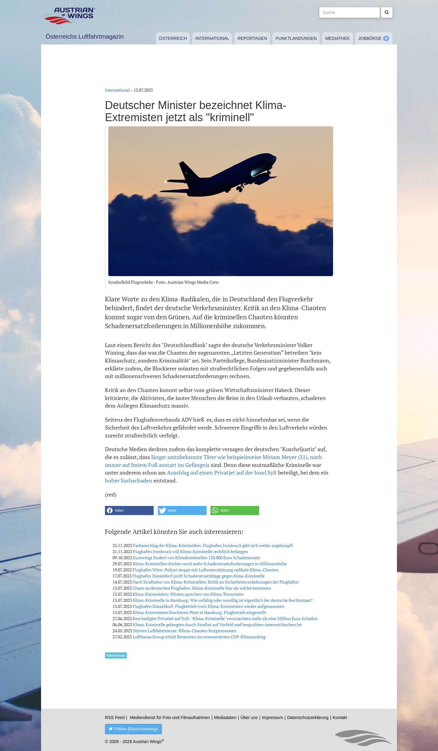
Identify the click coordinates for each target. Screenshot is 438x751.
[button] (129, 510)
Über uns (249, 717)
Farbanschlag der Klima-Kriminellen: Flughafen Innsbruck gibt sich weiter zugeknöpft (213, 545)
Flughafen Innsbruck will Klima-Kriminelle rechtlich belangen (190, 551)
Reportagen (252, 38)
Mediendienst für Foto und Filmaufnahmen (170, 717)
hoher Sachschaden (128, 480)
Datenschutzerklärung (307, 717)
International (212, 38)
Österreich (173, 38)
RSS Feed (115, 717)
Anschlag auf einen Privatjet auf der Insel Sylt (222, 472)
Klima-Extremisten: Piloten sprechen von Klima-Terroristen (188, 594)
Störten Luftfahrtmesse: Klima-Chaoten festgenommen (184, 630)
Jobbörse (369, 38)
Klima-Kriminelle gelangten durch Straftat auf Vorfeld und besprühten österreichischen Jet (217, 624)
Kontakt (340, 717)
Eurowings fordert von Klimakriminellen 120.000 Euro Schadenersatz (196, 557)
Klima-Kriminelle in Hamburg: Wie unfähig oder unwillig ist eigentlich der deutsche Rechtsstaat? (223, 600)
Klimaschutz (115, 655)
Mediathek (337, 38)
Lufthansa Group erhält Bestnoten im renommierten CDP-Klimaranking (199, 637)
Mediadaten (225, 717)
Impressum (272, 717)
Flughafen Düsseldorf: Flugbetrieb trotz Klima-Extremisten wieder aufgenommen (208, 606)
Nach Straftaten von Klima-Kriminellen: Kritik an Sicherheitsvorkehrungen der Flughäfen (215, 582)
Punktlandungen (296, 38)
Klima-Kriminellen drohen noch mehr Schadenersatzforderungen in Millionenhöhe (210, 564)
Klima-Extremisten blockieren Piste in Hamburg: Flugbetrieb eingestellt (199, 612)
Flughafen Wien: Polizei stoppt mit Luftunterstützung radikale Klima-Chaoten (205, 570)
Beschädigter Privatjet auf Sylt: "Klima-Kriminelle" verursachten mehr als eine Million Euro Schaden (225, 618)
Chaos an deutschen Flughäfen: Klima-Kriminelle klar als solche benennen (202, 588)
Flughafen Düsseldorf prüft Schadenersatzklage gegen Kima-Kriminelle (198, 576)
